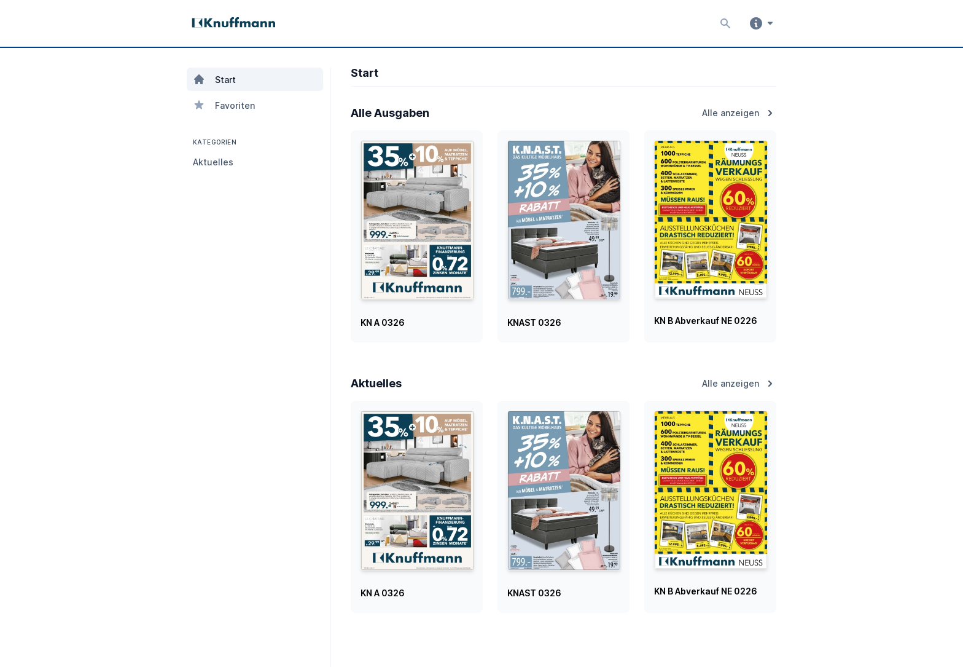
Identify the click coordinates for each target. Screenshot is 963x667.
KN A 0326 (383, 322)
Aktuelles (213, 162)
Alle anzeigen (739, 113)
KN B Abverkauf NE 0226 (705, 320)
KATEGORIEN (213, 142)
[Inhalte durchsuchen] (722, 23)
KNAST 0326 (534, 322)
